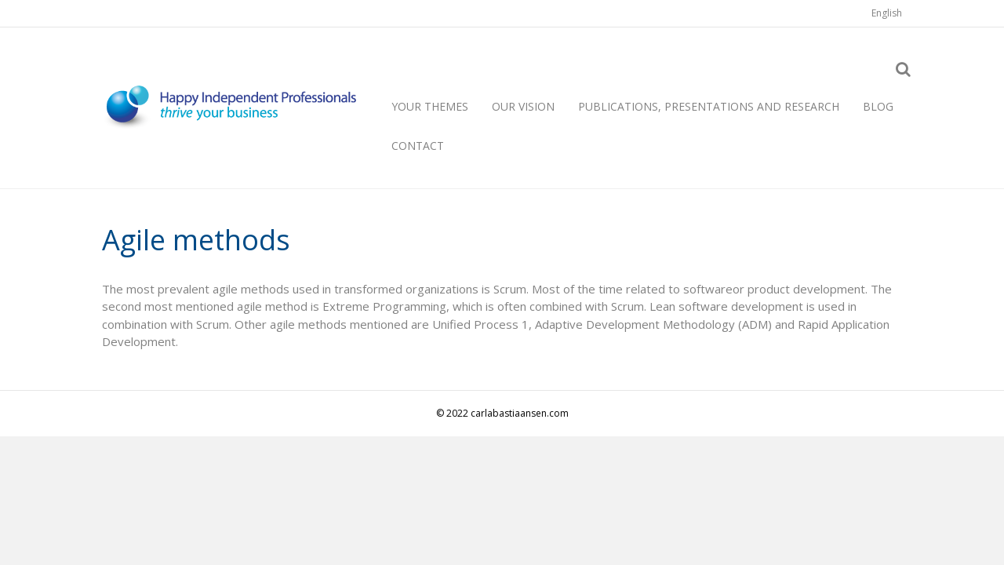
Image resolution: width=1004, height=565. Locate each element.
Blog (878, 106)
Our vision (523, 106)
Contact (417, 145)
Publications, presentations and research (708, 106)
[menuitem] (887, 13)
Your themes (429, 106)
